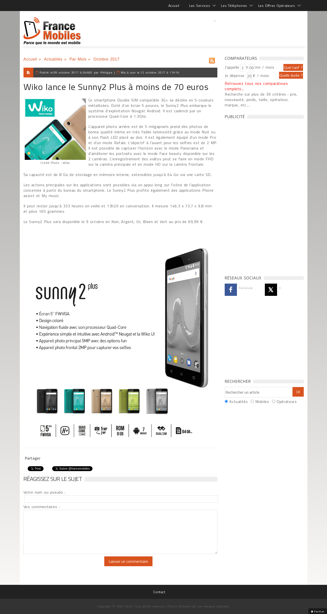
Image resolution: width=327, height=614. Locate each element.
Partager (33, 458)
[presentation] (64, 566)
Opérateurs (287, 401)
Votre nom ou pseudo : (44, 492)
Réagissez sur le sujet (52, 478)
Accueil (173, 5)
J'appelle (232, 67)
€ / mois (261, 75)
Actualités (53, 59)
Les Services (199, 5)
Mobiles (262, 401)
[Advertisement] (215, 31)
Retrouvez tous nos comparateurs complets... (256, 86)
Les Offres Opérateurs (276, 5)
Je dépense (235, 75)
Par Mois (78, 59)
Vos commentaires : (41, 506)
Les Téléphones (234, 5)
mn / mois (264, 67)
